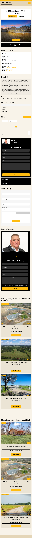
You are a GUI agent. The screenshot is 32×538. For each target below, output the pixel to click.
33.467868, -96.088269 (11, 67)
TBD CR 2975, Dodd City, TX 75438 (16, 362)
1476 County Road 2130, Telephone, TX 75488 (16, 518)
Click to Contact (8, 72)
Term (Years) (4, 202)
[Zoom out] (29, 134)
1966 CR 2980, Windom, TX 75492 (16, 446)
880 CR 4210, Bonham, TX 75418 (16, 398)
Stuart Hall (11, 69)
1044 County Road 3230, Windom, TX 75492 (16, 327)
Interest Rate (4, 207)
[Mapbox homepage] (2, 134)
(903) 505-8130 (9, 70)
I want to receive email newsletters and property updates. (16, 285)
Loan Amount (5, 191)
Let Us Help (16, 220)
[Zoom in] (29, 132)
